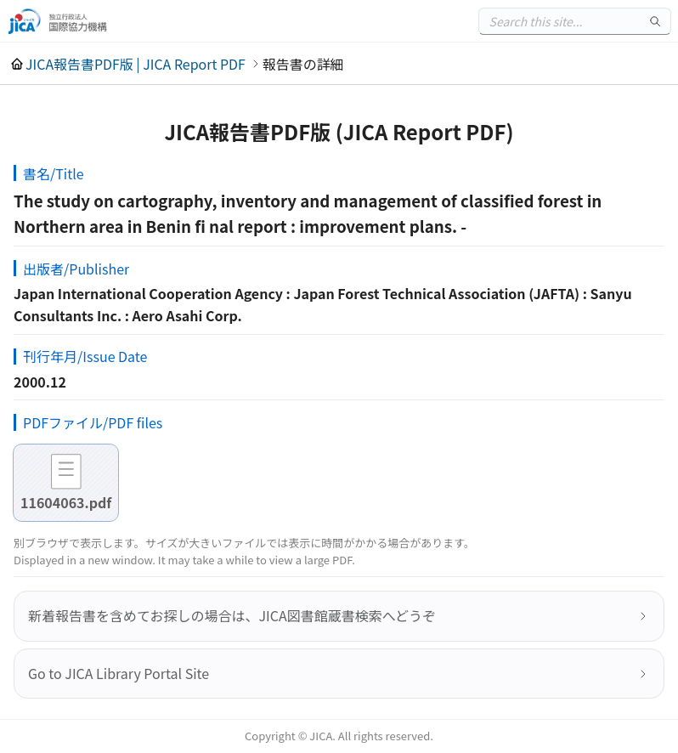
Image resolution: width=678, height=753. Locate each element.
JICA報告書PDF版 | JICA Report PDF (135, 64)
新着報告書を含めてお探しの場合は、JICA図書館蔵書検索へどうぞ (232, 615)
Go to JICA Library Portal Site (118, 673)
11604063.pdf (65, 502)
